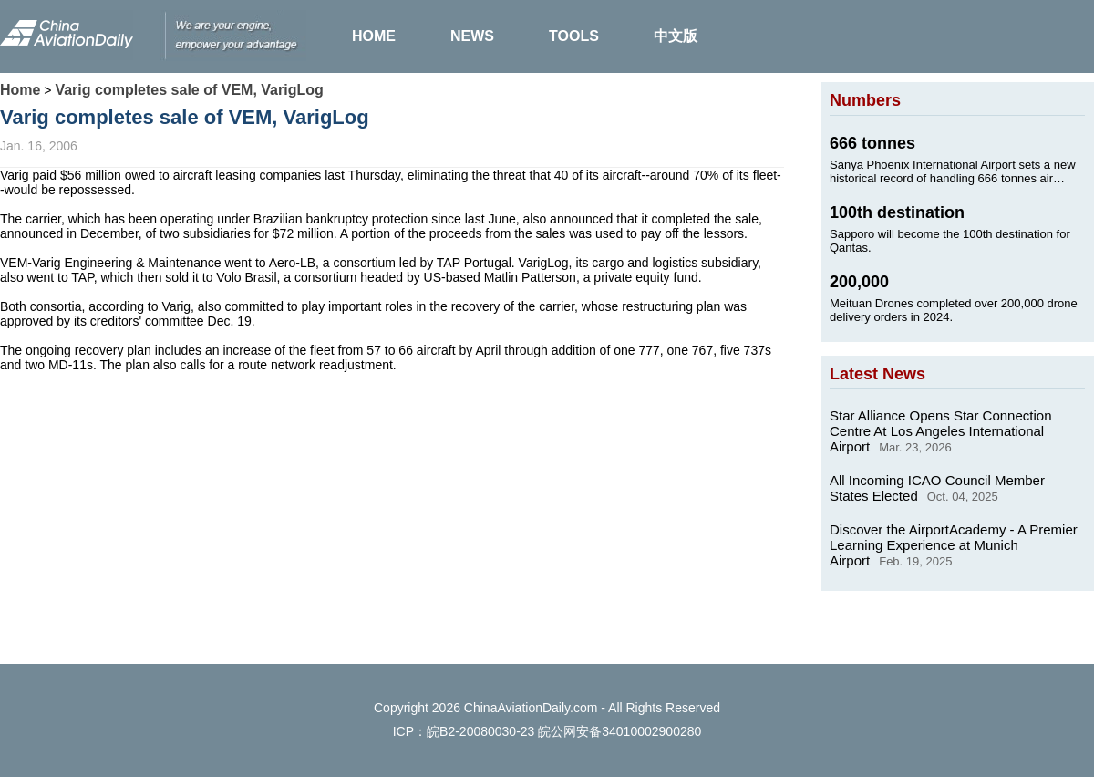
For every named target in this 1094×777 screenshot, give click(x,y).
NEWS (472, 36)
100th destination (897, 212)
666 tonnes (872, 143)
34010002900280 (651, 731)
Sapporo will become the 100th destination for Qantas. (950, 240)
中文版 (675, 36)
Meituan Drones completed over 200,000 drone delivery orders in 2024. (954, 310)
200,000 (859, 282)
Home (20, 90)
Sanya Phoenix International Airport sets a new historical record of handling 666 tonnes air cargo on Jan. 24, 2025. (953, 171)
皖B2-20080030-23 (480, 731)
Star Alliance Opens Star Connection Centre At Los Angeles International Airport (940, 431)
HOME (374, 36)
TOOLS (574, 36)
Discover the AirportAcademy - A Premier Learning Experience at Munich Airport (954, 545)
